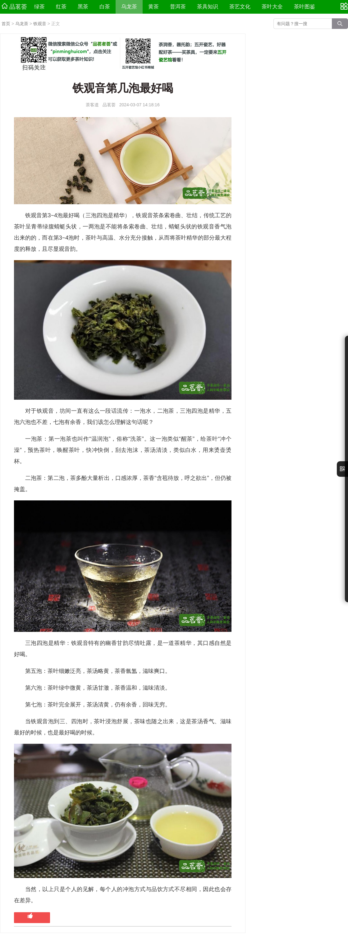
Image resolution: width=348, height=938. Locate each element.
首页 (6, 23)
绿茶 (39, 7)
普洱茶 (178, 7)
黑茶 (83, 7)
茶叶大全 (272, 7)
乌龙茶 (129, 7)
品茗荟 (14, 6)
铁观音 (39, 23)
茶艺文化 (239, 7)
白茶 (104, 7)
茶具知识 (207, 7)
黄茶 (153, 7)
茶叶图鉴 (304, 7)
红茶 (61, 7)
